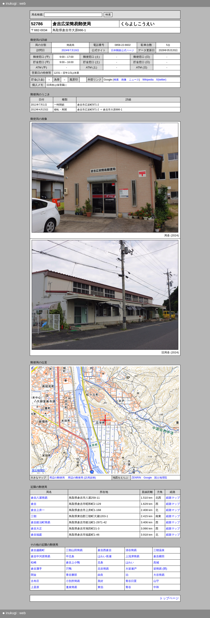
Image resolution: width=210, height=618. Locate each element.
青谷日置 (131, 581)
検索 (116, 79)
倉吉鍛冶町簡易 (40, 522)
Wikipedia (148, 79)
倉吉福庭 (36, 534)
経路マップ (173, 497)
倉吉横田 (158, 556)
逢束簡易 (71, 587)
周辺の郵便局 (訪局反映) (82, 477)
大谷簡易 (158, 574)
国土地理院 (160, 477)
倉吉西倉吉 (104, 550)
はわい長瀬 (104, 556)
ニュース (134, 79)
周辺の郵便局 (57, 477)
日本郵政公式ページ (122, 50)
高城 (156, 562)
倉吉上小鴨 (73, 562)
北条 (100, 562)
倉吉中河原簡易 (40, 556)
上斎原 (35, 587)
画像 (123, 79)
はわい (130, 562)
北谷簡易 (103, 568)
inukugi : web (14, 3)
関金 (33, 574)
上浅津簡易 (132, 556)
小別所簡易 (73, 581)
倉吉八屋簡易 (39, 497)
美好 (100, 581)
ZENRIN (136, 477)
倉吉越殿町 (38, 550)
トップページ (169, 598)
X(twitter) (161, 79)
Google (148, 477)
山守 (156, 581)
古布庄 (35, 581)
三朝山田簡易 (74, 550)
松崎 (33, 562)
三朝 (33, 516)
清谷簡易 (131, 550)
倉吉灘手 (36, 568)
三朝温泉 (158, 550)
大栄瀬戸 (131, 568)
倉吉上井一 (38, 510)
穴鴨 (68, 568)
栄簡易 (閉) (160, 568)
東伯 (100, 587)
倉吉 (33, 503)
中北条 (70, 556)
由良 (100, 574)
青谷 (128, 587)
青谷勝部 (71, 574)
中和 (156, 587)
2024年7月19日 (70, 50)
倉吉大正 (36, 528)
